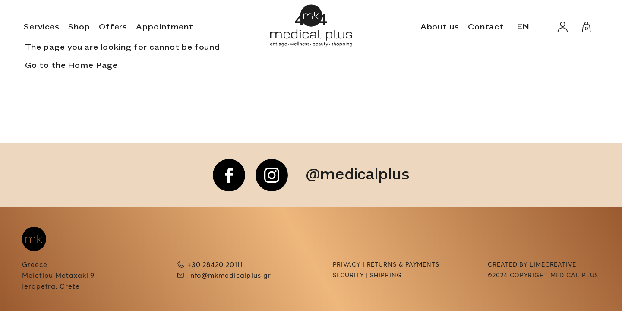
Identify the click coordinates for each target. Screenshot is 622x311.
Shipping (385, 276)
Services (42, 27)
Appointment (164, 27)
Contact (486, 27)
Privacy (346, 265)
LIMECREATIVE (553, 265)
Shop (79, 27)
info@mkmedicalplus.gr (229, 275)
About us (439, 27)
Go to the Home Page (71, 66)
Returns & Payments (403, 265)
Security (348, 276)
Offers (113, 27)
